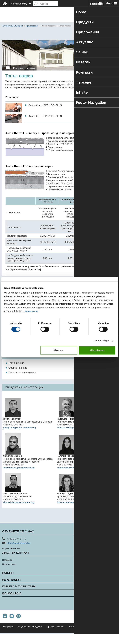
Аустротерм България (12, 25)
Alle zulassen (97, 350)
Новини (8, 580)
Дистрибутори (96, 3)
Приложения (32, 25)
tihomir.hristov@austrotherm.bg (18, 510)
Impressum (31, 311)
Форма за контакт (11, 556)
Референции (11, 587)
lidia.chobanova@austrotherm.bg (73, 510)
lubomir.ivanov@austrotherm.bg (19, 475)
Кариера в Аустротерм (18, 594)
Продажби (7, 567)
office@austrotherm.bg (18, 550)
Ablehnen (59, 350)
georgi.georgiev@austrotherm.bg (19, 435)
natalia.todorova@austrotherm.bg (73, 475)
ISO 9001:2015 (12, 601)
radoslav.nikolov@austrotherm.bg (73, 435)
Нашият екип (8, 572)
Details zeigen (101, 340)
